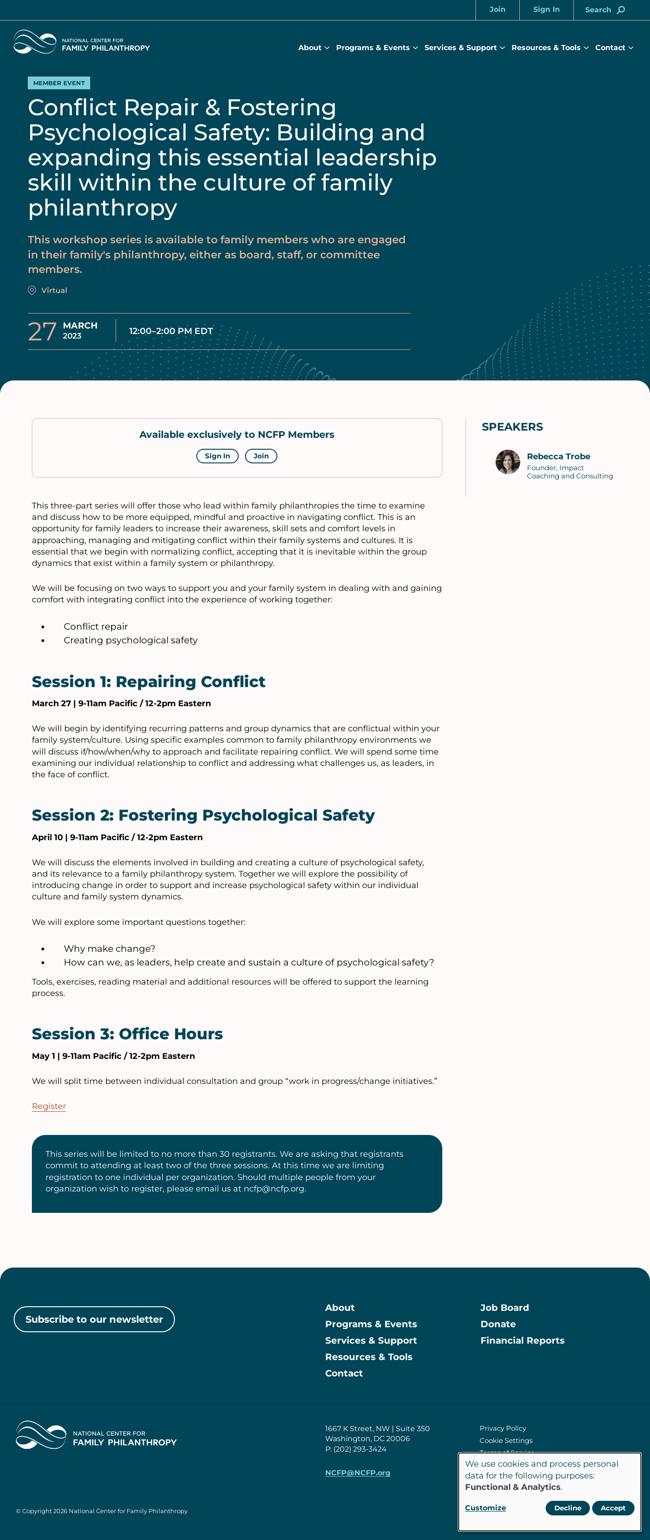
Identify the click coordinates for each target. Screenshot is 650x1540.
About (310, 47)
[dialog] (550, 1492)
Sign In (217, 456)
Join (261, 456)
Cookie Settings (506, 1440)
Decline (567, 1508)
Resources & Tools (546, 47)
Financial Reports (523, 1340)
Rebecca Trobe (558, 457)
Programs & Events (373, 47)
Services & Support (461, 47)
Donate (498, 1324)
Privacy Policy (503, 1428)
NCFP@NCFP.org (357, 1472)
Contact (610, 47)
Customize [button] (485, 1508)
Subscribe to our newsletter (94, 1319)
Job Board (505, 1307)
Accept (613, 1508)
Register (49, 1106)
